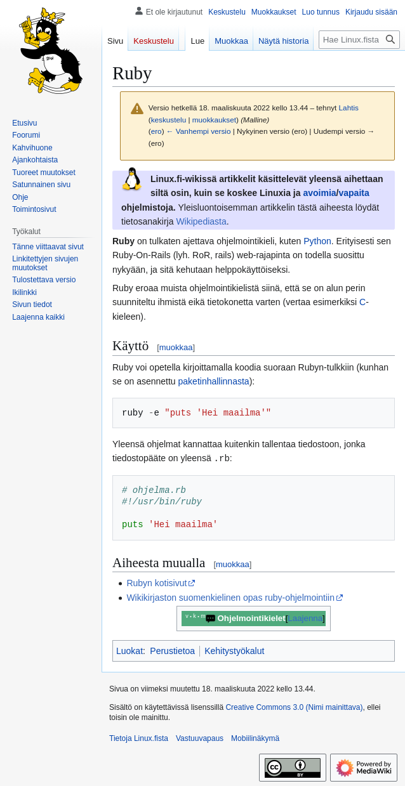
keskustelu (169, 119)
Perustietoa (172, 650)
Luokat (129, 650)
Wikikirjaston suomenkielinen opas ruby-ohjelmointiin (230, 597)
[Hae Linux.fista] (359, 39)
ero (156, 131)
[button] (38, 317)
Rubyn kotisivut (156, 582)
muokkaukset (214, 119)
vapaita (353, 193)
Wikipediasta (201, 221)
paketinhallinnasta (213, 381)
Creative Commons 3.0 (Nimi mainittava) (293, 706)
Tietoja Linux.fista (138, 737)
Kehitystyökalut (234, 650)
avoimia (319, 193)
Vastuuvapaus (199, 737)
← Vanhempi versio (198, 131)
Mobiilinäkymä (255, 737)
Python (317, 241)
